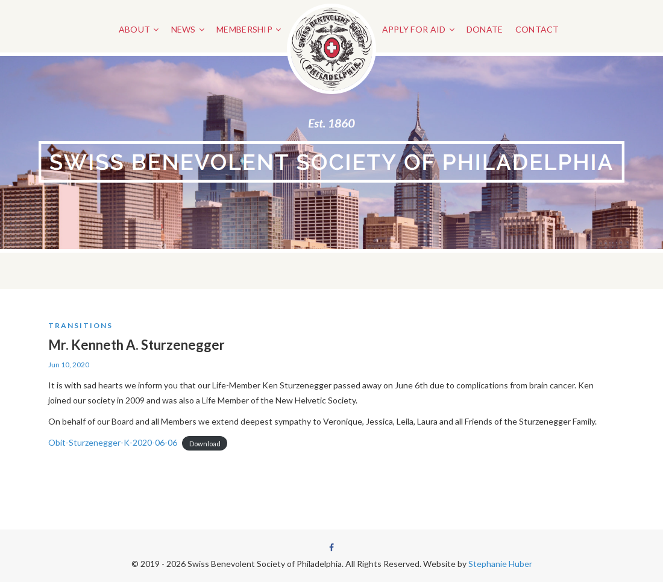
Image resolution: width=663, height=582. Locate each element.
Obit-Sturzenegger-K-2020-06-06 (112, 442)
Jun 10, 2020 (68, 364)
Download (205, 443)
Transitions (80, 325)
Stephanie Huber (500, 563)
